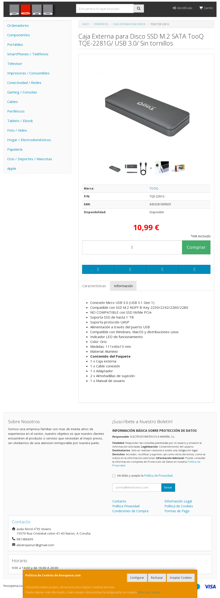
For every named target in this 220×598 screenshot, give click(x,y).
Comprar (196, 247)
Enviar (168, 487)
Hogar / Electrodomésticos (29, 139)
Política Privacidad (126, 506)
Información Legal (178, 501)
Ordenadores (18, 25)
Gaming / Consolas (22, 92)
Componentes (18, 35)
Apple (11, 168)
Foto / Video (17, 130)
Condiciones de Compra (130, 511)
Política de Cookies (148, 592)
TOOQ (154, 188)
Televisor (14, 63)
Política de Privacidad (158, 476)
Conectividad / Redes (24, 82)
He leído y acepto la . (145, 476)
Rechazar (157, 578)
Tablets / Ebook (20, 120)
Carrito (206, 8)
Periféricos (16, 111)
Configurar (137, 578)
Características (94, 285)
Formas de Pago (177, 511)
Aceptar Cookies (181, 578)
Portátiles (15, 44)
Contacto (119, 501)
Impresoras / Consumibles (28, 73)
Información (123, 285)
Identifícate (182, 8)
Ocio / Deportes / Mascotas (29, 158)
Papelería (14, 149)
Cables (12, 101)
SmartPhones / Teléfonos (27, 54)
